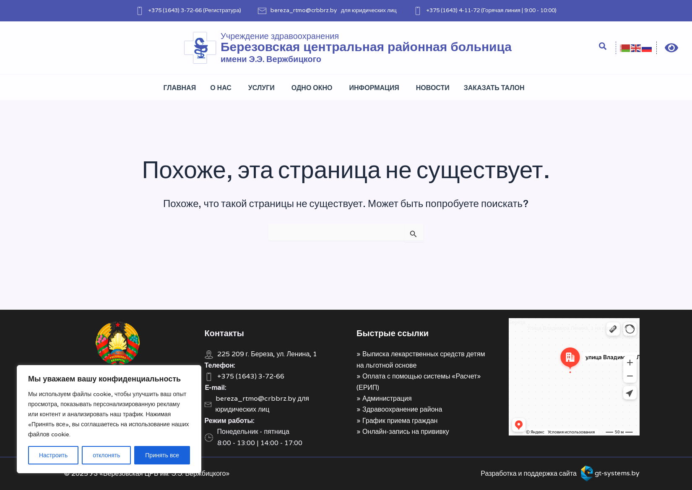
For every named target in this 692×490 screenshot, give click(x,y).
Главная (180, 87)
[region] (109, 419)
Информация (374, 87)
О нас (221, 87)
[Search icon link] (603, 47)
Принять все (162, 455)
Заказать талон (494, 87)
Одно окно (312, 87)
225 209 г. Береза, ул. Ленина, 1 (267, 354)
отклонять (106, 455)
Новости (433, 87)
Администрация (387, 398)
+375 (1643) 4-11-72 (453, 10)
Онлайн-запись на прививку (405, 431)
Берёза (517, 322)
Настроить (53, 455)
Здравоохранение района (402, 409)
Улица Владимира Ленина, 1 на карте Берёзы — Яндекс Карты (583, 332)
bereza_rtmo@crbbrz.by (304, 10)
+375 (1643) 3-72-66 (175, 10)
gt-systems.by (617, 473)
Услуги (261, 87)
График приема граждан (399, 420)
